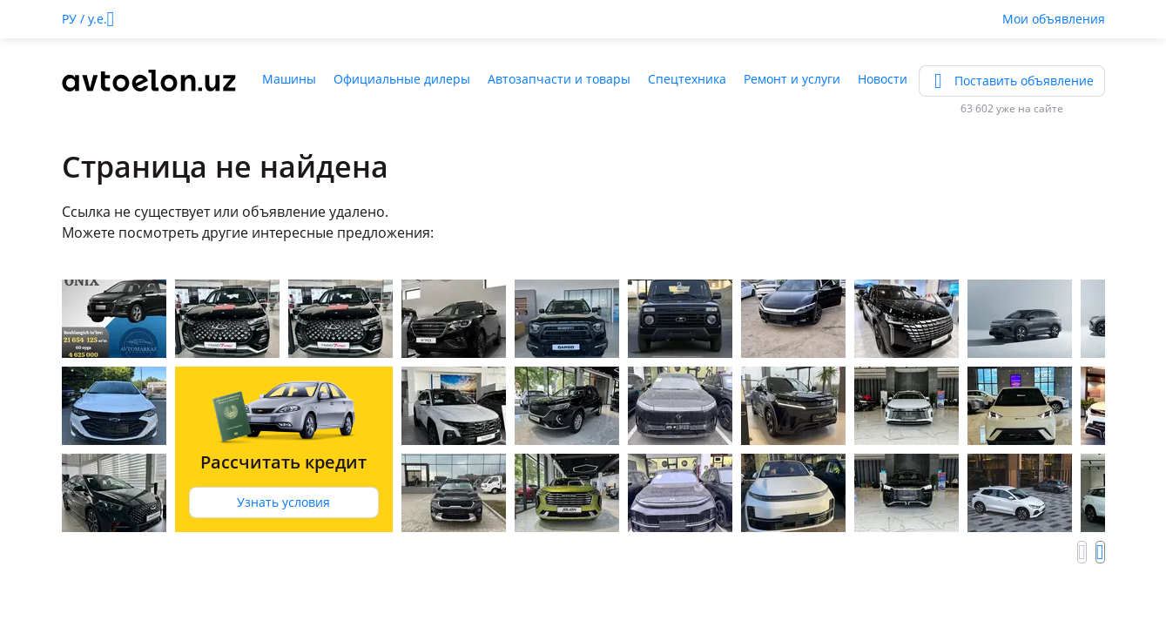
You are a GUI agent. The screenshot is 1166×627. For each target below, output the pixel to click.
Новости (882, 79)
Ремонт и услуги (792, 79)
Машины (289, 79)
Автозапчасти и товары (559, 79)
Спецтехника (687, 79)
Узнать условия (283, 502)
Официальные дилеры (402, 79)
